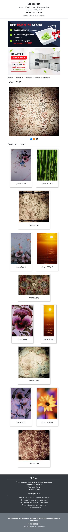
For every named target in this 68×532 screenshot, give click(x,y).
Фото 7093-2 (47, 422)
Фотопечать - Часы (34, 507)
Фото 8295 (34, 298)
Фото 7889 (21, 267)
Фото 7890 (21, 183)
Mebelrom (34, 4)
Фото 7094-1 (48, 339)
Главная (10, 78)
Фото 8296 (34, 225)
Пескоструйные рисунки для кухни (33, 500)
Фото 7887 (21, 422)
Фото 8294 (34, 380)
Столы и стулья (34, 489)
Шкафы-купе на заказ (34, 484)
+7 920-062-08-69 (34, 12)
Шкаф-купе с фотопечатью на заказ (38, 78)
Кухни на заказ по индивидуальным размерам (34, 482)
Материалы (19, 78)
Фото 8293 (34, 463)
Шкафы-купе (30, 7)
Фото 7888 (22, 339)
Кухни (21, 7)
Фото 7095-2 (47, 183)
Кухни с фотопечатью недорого (34, 505)
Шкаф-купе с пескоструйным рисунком (34, 497)
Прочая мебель (43, 7)
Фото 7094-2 (47, 267)
